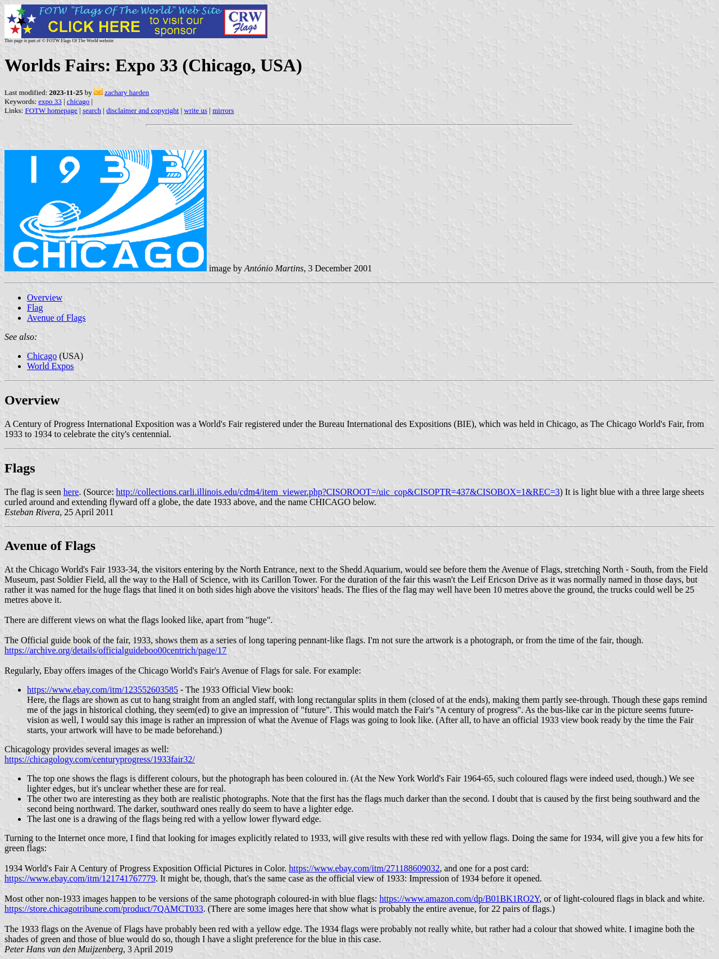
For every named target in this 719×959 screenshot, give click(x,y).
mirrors (223, 110)
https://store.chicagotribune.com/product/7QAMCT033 (103, 908)
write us (196, 110)
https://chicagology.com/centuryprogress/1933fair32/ (99, 759)
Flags (19, 468)
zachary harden (126, 92)
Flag (35, 307)
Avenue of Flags (56, 317)
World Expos (50, 366)
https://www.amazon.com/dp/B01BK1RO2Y (459, 898)
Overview (44, 297)
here (71, 492)
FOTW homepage (51, 110)
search (92, 110)
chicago (78, 101)
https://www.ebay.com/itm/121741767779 (80, 878)
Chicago (42, 356)
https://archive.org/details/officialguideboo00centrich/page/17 (115, 650)
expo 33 (50, 101)
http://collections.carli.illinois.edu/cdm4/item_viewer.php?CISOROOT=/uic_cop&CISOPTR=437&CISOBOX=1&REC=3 (338, 492)
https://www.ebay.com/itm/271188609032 (364, 868)
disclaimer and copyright (142, 110)
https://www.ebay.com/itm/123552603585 (102, 689)
